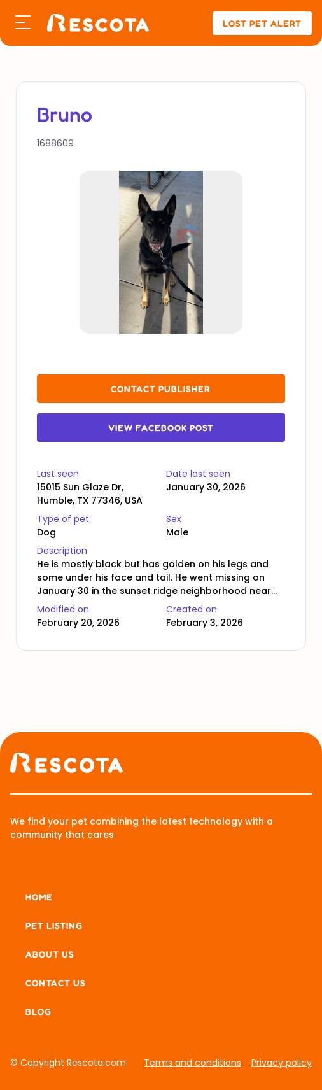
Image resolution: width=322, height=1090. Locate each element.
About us (49, 954)
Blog (38, 1011)
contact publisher (161, 388)
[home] (95, 23)
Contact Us (55, 982)
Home (39, 896)
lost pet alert (262, 23)
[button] (23, 23)
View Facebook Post (161, 427)
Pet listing (54, 925)
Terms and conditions (192, 1062)
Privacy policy (281, 1062)
